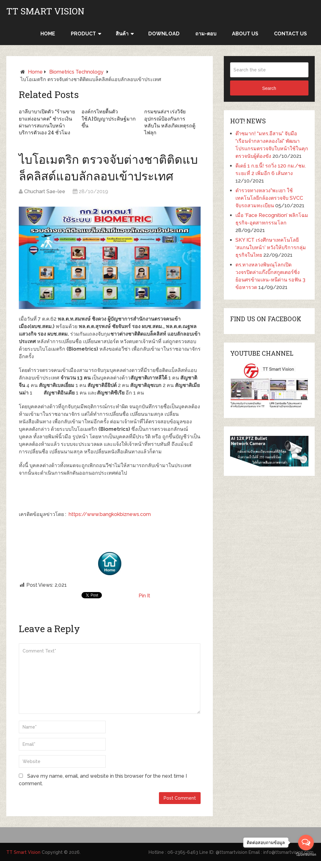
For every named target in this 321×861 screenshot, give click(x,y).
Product (83, 34)
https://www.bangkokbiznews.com (110, 514)
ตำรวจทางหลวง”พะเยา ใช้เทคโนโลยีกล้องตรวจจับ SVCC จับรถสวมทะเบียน (269, 198)
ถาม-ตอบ (205, 34)
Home (35, 72)
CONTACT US (290, 34)
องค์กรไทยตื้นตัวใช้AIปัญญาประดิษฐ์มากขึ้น (109, 118)
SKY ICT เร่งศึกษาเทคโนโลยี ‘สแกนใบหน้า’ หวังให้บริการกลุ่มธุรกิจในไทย (270, 247)
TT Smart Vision (45, 11)
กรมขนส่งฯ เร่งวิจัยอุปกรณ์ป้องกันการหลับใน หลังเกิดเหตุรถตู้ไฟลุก (169, 122)
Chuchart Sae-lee (44, 191)
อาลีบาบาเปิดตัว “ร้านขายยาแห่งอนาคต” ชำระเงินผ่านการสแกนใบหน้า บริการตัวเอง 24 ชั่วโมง (47, 122)
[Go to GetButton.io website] (306, 855)
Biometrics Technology (76, 72)
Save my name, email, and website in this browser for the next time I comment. (103, 779)
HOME (47, 34)
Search (269, 88)
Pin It (144, 596)
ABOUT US (245, 34)
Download (164, 34)
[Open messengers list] (306, 842)
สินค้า (122, 34)
